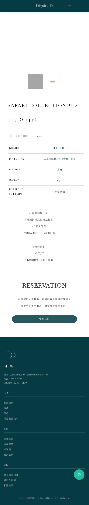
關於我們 (9, 402)
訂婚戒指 (9, 438)
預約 (6, 413)
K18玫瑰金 (50, 158)
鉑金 (73, 158)
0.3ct (60, 180)
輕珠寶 (7, 449)
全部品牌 (9, 454)
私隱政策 (9, 485)
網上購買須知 (11, 474)
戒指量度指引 (11, 418)
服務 (6, 408)
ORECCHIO (60, 148)
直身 (60, 169)
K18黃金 (64, 158)
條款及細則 (10, 480)
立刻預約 (44, 319)
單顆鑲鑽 (60, 191)
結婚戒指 (9, 444)
